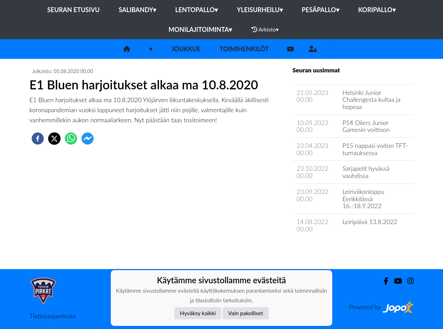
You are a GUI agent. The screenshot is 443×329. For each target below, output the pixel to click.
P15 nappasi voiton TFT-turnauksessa (375, 149)
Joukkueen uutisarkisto (328, 248)
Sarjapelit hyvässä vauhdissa (365, 171)
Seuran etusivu (73, 10)
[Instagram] (408, 281)
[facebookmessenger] (87, 138)
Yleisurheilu (259, 10)
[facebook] (37, 138)
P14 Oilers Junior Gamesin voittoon (365, 126)
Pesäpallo (320, 10)
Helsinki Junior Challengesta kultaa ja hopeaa (371, 99)
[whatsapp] (71, 138)
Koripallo (377, 10)
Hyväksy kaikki (198, 313)
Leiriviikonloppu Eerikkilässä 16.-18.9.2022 (363, 199)
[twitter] (54, 138)
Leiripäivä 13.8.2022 (369, 221)
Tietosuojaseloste (52, 316)
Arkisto (265, 29)
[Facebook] (383, 281)
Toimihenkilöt (244, 49)
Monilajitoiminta (200, 29)
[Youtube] (290, 49)
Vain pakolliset (245, 313)
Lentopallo (196, 10)
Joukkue (185, 49)
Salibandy (137, 10)
